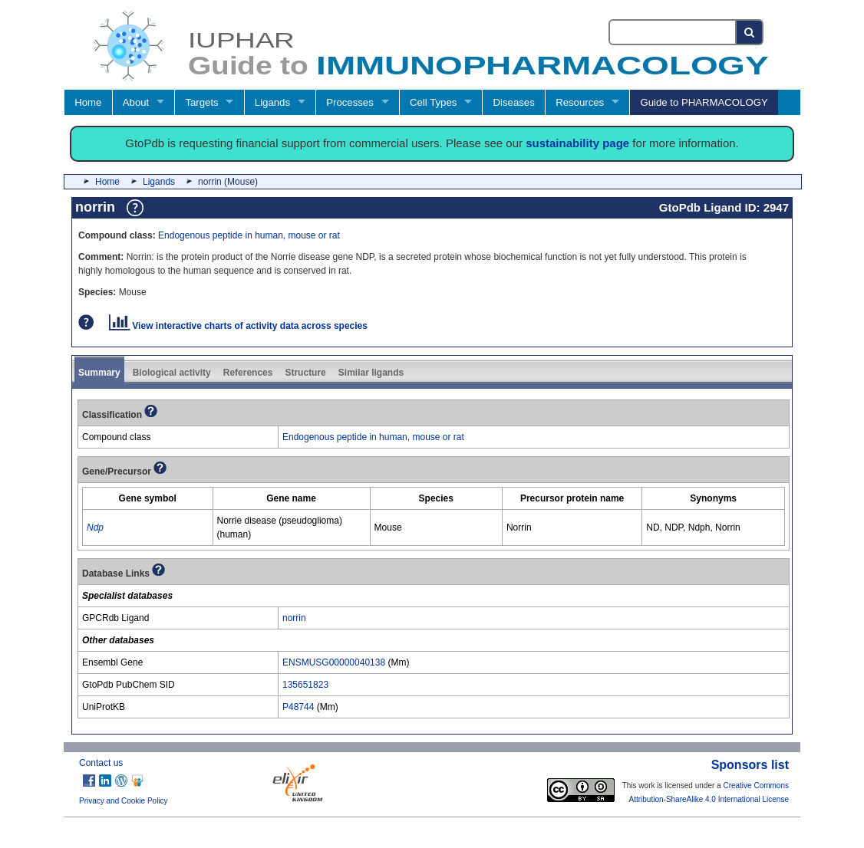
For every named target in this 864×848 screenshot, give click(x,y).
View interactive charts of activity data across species (238, 325)
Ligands (272, 102)
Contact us (101, 763)
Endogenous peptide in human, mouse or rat (249, 235)
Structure (305, 372)
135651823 (305, 684)
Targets (201, 102)
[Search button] (750, 32)
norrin (294, 618)
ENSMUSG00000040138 (333, 662)
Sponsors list (750, 764)
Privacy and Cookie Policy (123, 801)
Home (87, 102)
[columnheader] (148, 498)
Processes (350, 102)
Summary (99, 372)
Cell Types (433, 102)
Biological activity (172, 372)
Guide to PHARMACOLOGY (703, 102)
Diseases (514, 102)
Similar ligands (371, 372)
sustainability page (577, 143)
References (248, 372)
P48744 (298, 707)
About (136, 102)
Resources (580, 102)
